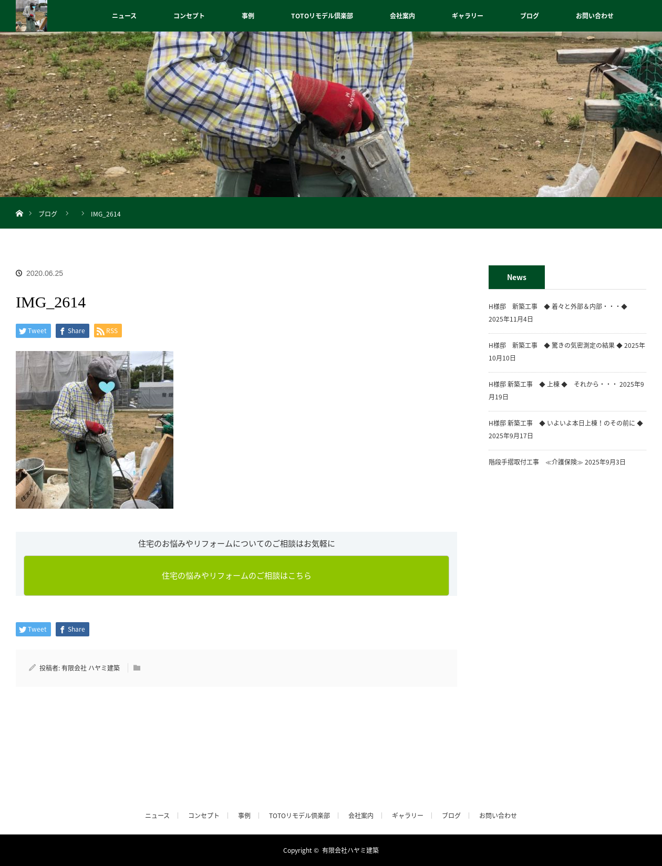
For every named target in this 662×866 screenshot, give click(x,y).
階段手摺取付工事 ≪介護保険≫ (536, 462)
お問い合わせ (595, 15)
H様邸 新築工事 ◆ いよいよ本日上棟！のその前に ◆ (566, 423)
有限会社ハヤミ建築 (350, 850)
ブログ (529, 15)
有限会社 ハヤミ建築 (90, 668)
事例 (248, 15)
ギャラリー (467, 15)
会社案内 (402, 15)
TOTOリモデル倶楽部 (322, 15)
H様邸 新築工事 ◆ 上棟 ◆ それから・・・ (553, 384)
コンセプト (189, 15)
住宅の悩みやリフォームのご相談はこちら (237, 575)
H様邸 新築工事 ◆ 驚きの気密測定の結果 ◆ (556, 345)
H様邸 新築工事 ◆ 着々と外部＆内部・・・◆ (561, 306)
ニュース (124, 15)
